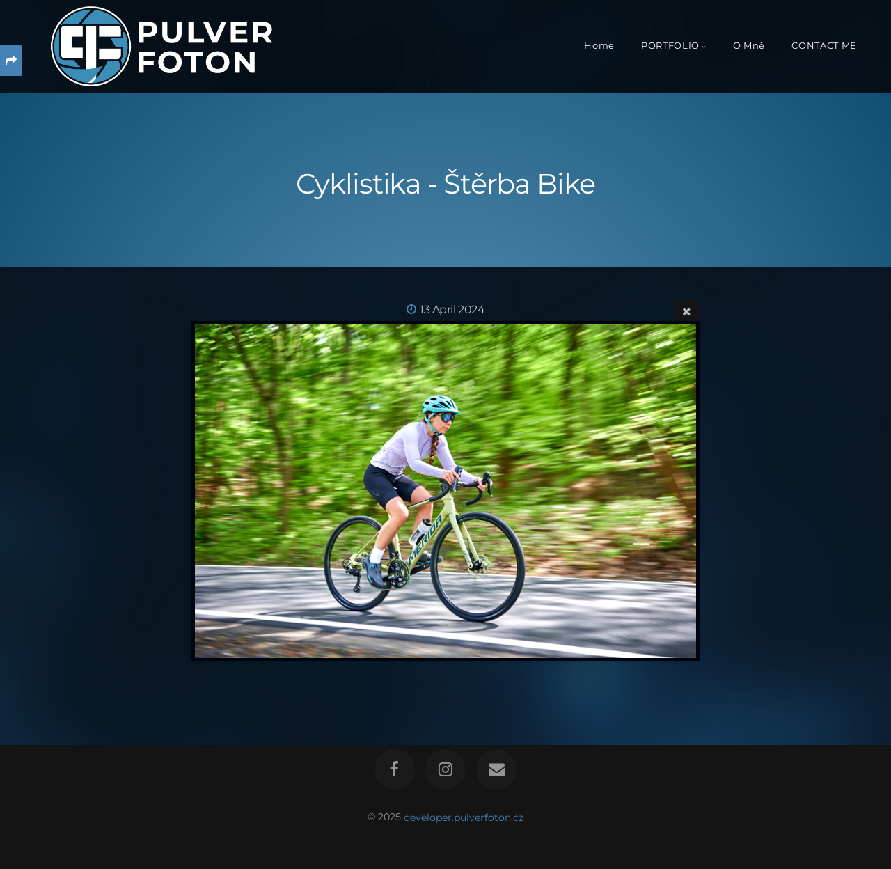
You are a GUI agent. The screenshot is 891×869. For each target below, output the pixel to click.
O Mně (749, 45)
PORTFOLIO (670, 45)
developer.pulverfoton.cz (463, 817)
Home (599, 45)
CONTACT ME (823, 45)
